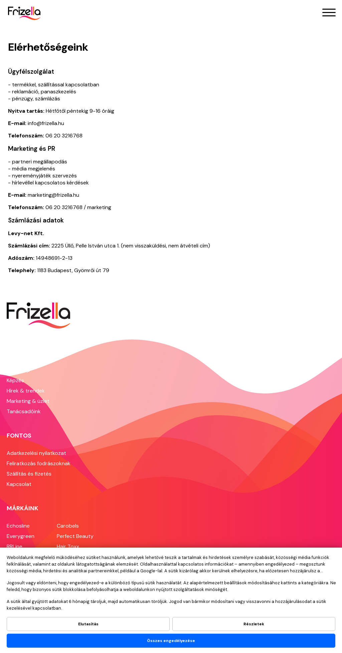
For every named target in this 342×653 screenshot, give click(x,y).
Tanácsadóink (24, 411)
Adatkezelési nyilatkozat (36, 453)
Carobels (68, 525)
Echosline (18, 525)
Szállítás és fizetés (29, 473)
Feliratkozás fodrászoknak (38, 463)
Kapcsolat (19, 484)
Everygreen (20, 536)
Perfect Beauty (75, 536)
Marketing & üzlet (28, 401)
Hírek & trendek (26, 390)
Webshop (18, 370)
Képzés (15, 380)
